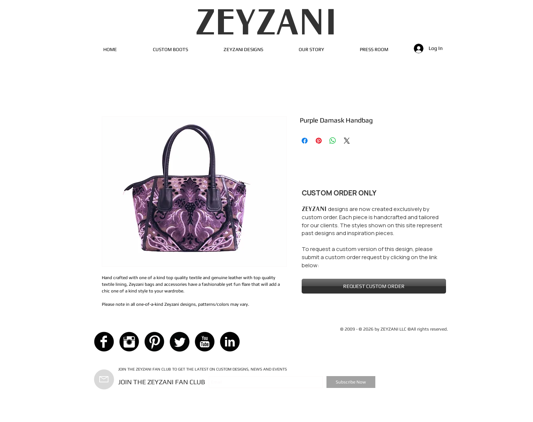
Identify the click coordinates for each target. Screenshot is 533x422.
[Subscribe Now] (350, 382)
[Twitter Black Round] (180, 342)
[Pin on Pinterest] (318, 140)
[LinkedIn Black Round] (230, 342)
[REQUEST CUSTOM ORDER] (374, 286)
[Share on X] (346, 140)
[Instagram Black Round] (129, 342)
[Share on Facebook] (304, 140)
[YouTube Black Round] (205, 342)
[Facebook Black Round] (104, 342)
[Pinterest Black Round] (154, 342)
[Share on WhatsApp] (332, 140)
